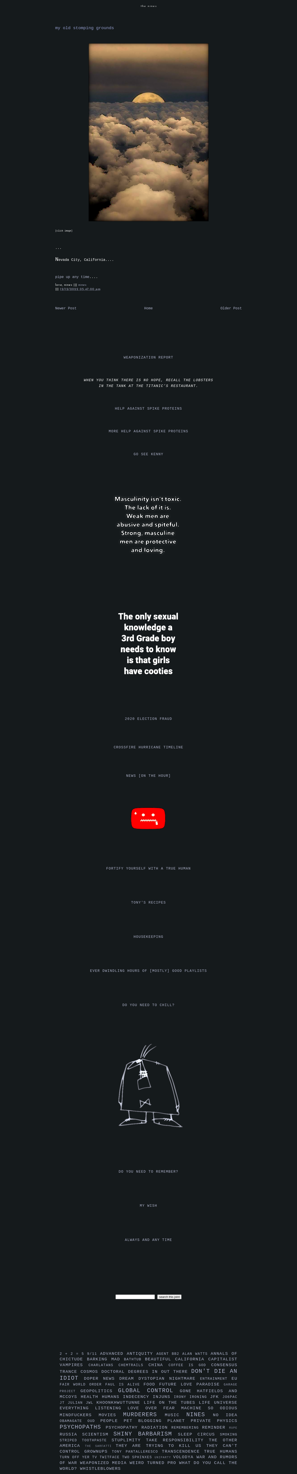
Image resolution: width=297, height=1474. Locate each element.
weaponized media (105, 1462)
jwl (91, 1403)
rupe (233, 1428)
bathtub (134, 1359)
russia (71, 1434)
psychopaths (83, 1427)
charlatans (103, 1365)
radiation (156, 1427)
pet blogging (145, 1420)
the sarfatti (100, 1446)
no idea (225, 1415)
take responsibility (177, 1440)
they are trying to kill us (161, 1445)
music (175, 1415)
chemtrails (133, 1365)
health (91, 1396)
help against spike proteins (148, 409)
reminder (215, 1427)
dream (128, 1378)
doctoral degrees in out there (146, 1371)
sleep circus (199, 1434)
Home (148, 308)
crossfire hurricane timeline (148, 747)
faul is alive (124, 1385)
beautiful (160, 1359)
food (151, 1384)
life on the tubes (171, 1402)
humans (112, 1396)
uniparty (164, 1457)
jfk (216, 1396)
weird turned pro (154, 1462)
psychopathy (124, 1427)
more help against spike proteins (148, 431)
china (158, 1365)
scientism (98, 1434)
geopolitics (99, 1391)
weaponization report (148, 358)
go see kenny (148, 454)
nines (82, 285)
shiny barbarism (145, 1434)
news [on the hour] (148, 776)
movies (111, 1415)
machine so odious (209, 1408)
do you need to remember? (148, 1172)
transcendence (183, 1451)
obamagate (74, 1421)
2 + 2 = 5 (73, 1354)
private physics (214, 1420)
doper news (101, 1378)
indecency (138, 1396)
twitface (111, 1457)
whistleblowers (100, 1468)
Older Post (231, 308)
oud (94, 1421)
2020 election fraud (148, 719)
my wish (148, 1206)
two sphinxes (138, 1457)
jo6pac (229, 1397)
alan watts (196, 1354)
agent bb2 (169, 1354)
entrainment (215, 1379)
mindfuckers (79, 1415)
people (112, 1420)
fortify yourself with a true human (148, 869)
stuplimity (129, 1440)
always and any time (148, 1240)
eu (234, 1378)
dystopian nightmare (169, 1378)
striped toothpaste (86, 1440)
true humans (220, 1451)
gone (188, 1391)
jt (64, 1403)
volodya (184, 1457)
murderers (144, 1415)
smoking (228, 1435)
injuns (163, 1396)
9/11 (93, 1354)
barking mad (105, 1359)
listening (111, 1408)
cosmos (90, 1371)
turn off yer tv (80, 1457)
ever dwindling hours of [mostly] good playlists (148, 971)
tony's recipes (148, 903)
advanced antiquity (128, 1353)
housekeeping (148, 937)
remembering (186, 1428)
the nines (149, 6)
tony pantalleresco (137, 1452)
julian (77, 1403)
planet (179, 1420)
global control (149, 1390)
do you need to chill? (148, 1005)
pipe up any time (72, 277)
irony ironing (192, 1397)
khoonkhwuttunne (120, 1402)
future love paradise (191, 1384)
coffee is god (190, 1365)
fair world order (83, 1385)
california (191, 1359)
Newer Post (66, 308)
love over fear (154, 1408)
